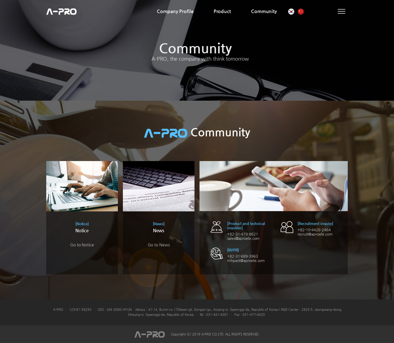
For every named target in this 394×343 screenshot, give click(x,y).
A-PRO (61, 11)
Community (264, 11)
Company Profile (175, 11)
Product (222, 11)
